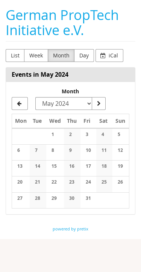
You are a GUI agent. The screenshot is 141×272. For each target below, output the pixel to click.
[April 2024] (20, 103)
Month (61, 55)
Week (36, 55)
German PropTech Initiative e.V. (62, 22)
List (15, 55)
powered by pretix (70, 229)
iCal (109, 55)
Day (84, 55)
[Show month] (98, 103)
